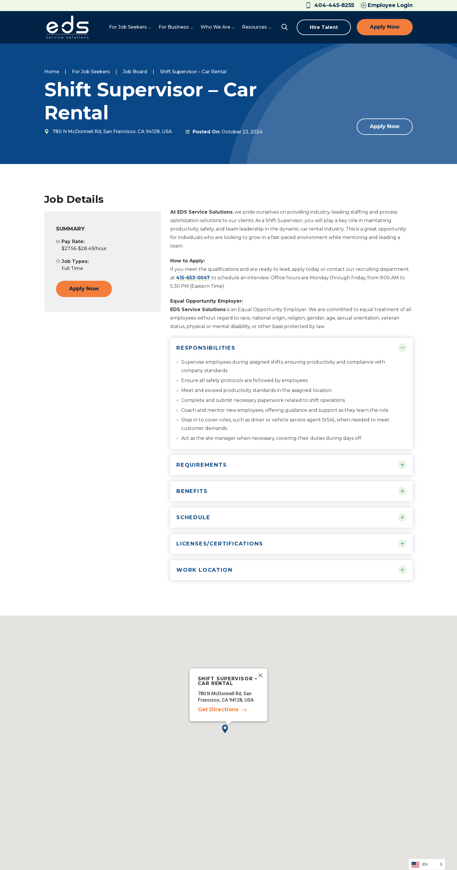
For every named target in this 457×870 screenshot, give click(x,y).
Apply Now (385, 27)
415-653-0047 (193, 277)
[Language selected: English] (426, 864)
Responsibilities (205, 348)
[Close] (261, 676)
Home (51, 71)
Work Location (204, 570)
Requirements (201, 465)
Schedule (193, 517)
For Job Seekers (91, 71)
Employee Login (387, 5)
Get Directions (218, 710)
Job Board (135, 71)
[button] (228, 733)
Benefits (192, 491)
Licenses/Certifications (219, 544)
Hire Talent (324, 27)
